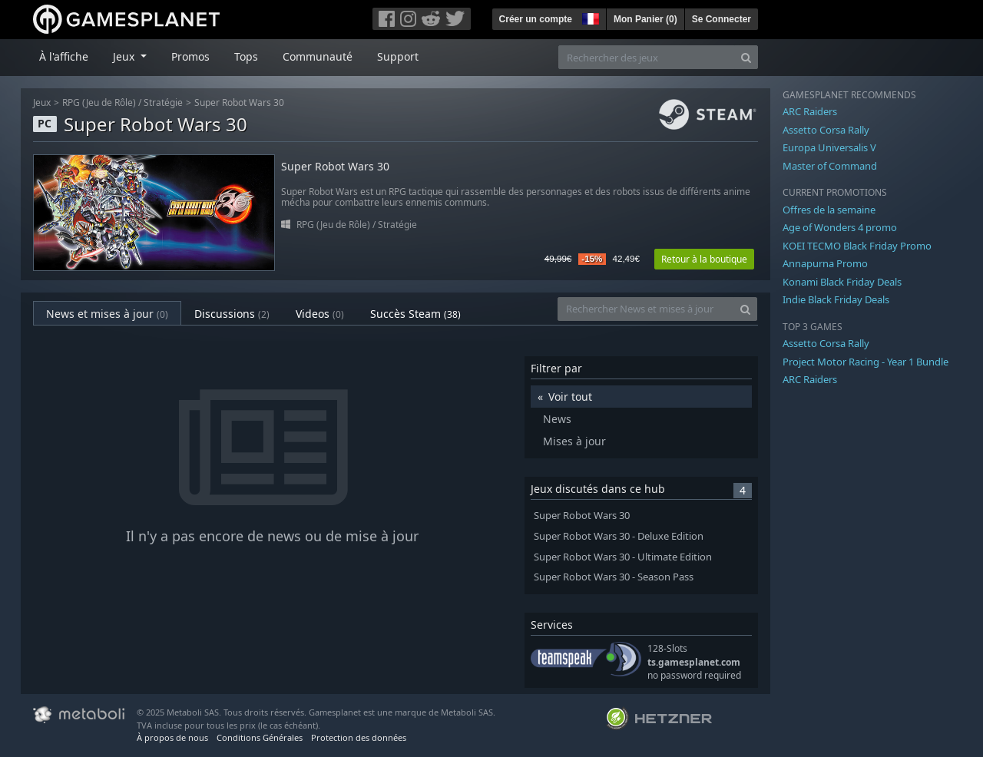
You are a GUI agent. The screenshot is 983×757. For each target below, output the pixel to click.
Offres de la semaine (829, 210)
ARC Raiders (810, 111)
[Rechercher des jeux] (646, 57)
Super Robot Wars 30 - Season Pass (613, 576)
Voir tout (570, 396)
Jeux (42, 102)
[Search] (746, 57)
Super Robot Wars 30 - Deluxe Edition (618, 536)
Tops (246, 56)
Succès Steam (415, 313)
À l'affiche (63, 56)
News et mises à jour (107, 313)
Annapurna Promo (825, 263)
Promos (190, 56)
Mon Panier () (645, 19)
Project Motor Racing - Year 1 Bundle (865, 362)
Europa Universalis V (829, 147)
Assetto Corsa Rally (826, 130)
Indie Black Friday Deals (836, 299)
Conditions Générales (260, 737)
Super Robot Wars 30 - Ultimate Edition (623, 557)
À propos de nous (172, 737)
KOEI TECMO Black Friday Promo (857, 246)
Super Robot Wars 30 (239, 102)
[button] (589, 17)
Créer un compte (535, 19)
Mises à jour (574, 441)
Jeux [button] (125, 56)
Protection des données (358, 737)
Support (398, 56)
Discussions (232, 313)
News (557, 419)
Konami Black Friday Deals (842, 282)
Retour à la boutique (704, 259)
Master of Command (830, 166)
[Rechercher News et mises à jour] (646, 309)
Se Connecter (721, 19)
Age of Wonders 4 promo (840, 227)
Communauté (317, 56)
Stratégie (163, 102)
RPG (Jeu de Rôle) (99, 102)
